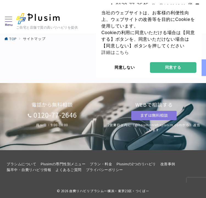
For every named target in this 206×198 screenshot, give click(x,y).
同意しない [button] (125, 67)
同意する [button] (173, 67)
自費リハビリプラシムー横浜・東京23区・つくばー (109, 191)
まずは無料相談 (154, 115)
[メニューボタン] (8, 21)
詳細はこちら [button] (115, 52)
